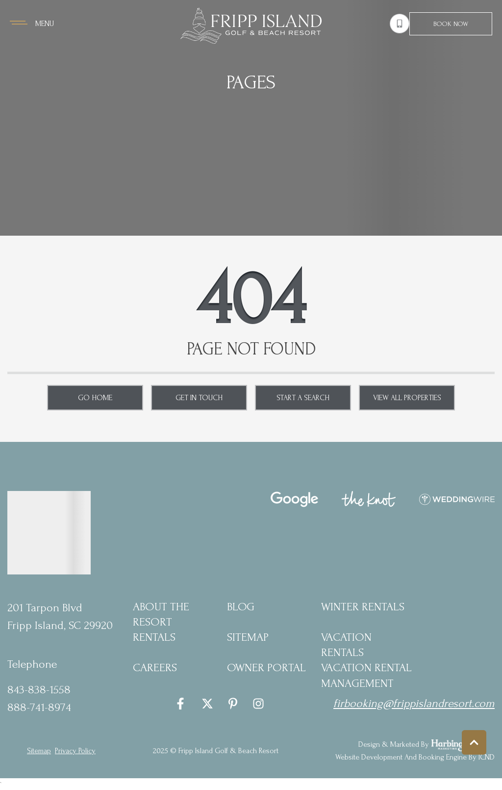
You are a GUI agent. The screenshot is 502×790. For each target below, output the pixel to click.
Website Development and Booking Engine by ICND (415, 757)
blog (240, 606)
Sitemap (248, 637)
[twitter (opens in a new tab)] (207, 703)
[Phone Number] (399, 23)
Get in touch (199, 397)
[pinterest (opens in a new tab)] (233, 703)
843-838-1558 (39, 689)
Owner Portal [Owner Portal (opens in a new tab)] (266, 667)
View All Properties (407, 397)
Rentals (154, 637)
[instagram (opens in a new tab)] (258, 703)
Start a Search (302, 397)
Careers (155, 667)
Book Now (450, 23)
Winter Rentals (362, 606)
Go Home (95, 397)
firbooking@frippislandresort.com (414, 703)
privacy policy (75, 750)
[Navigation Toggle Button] (32, 23)
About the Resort (161, 614)
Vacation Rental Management (366, 675)
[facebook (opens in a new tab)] (182, 703)
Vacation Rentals (346, 644)
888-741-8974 (39, 707)
